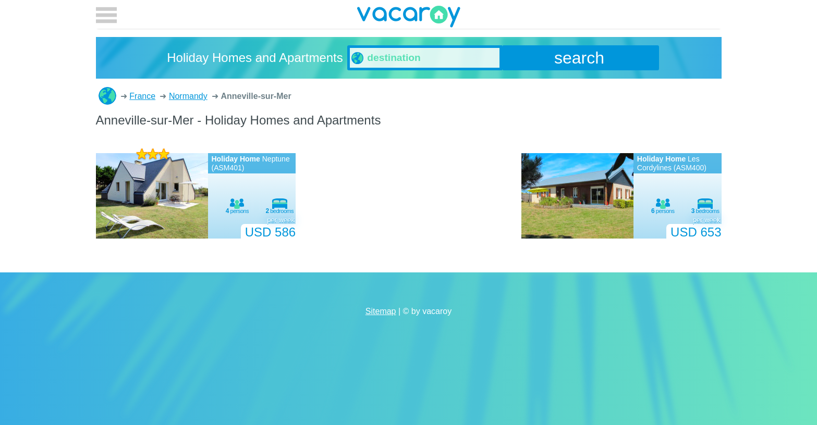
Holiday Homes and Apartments (107, 96)
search (579, 57)
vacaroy (409, 18)
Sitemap (380, 311)
